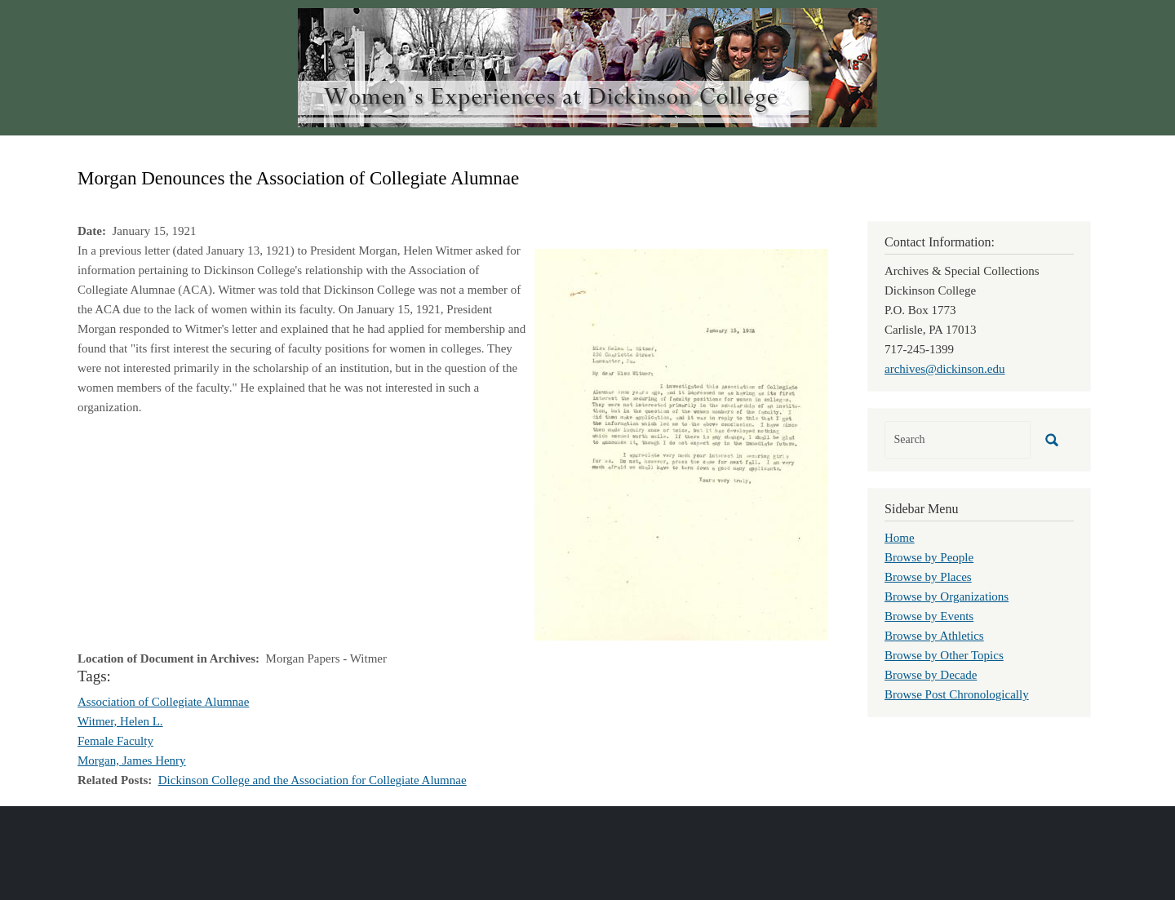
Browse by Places (928, 576)
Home (900, 537)
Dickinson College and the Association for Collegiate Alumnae (312, 780)
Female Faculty (115, 740)
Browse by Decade (931, 674)
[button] (681, 443)
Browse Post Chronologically (957, 694)
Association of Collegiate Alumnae (163, 701)
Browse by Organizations (947, 596)
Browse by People (929, 557)
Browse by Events (929, 616)
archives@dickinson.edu (945, 368)
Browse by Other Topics (944, 655)
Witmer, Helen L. (120, 721)
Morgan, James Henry (132, 760)
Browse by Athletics (934, 635)
